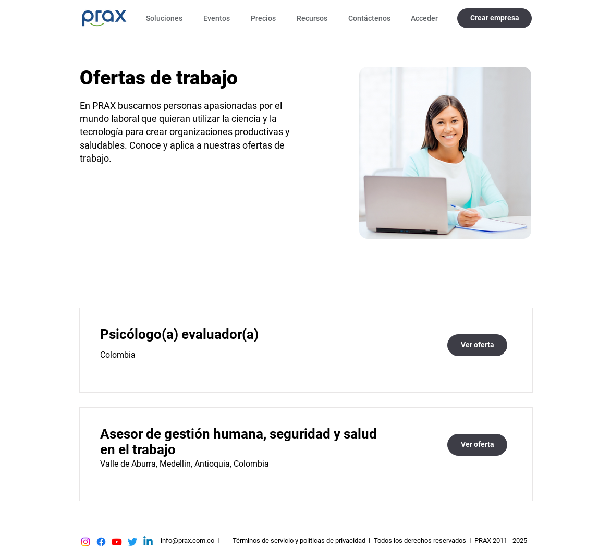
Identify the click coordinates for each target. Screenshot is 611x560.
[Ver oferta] (477, 345)
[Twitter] (132, 541)
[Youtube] (117, 541)
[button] (166, 18)
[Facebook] (101, 541)
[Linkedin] (148, 541)
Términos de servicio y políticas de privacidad (299, 540)
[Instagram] (85, 541)
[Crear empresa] (494, 18)
